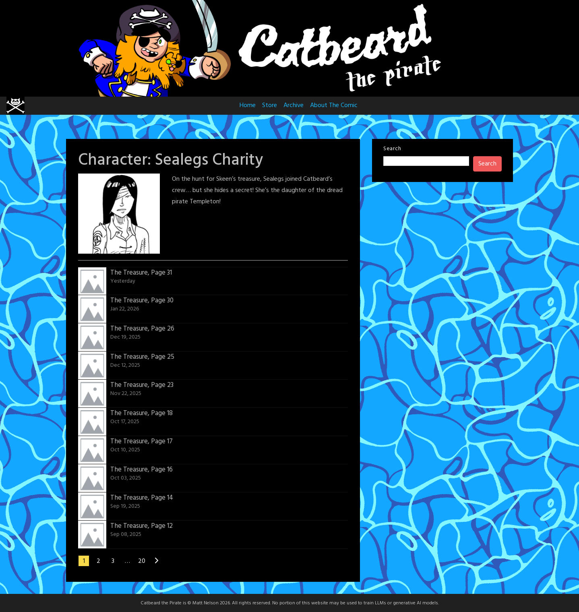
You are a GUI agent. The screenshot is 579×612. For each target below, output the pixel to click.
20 (141, 561)
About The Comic (334, 105)
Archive (293, 105)
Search (392, 149)
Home (248, 105)
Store (269, 105)
